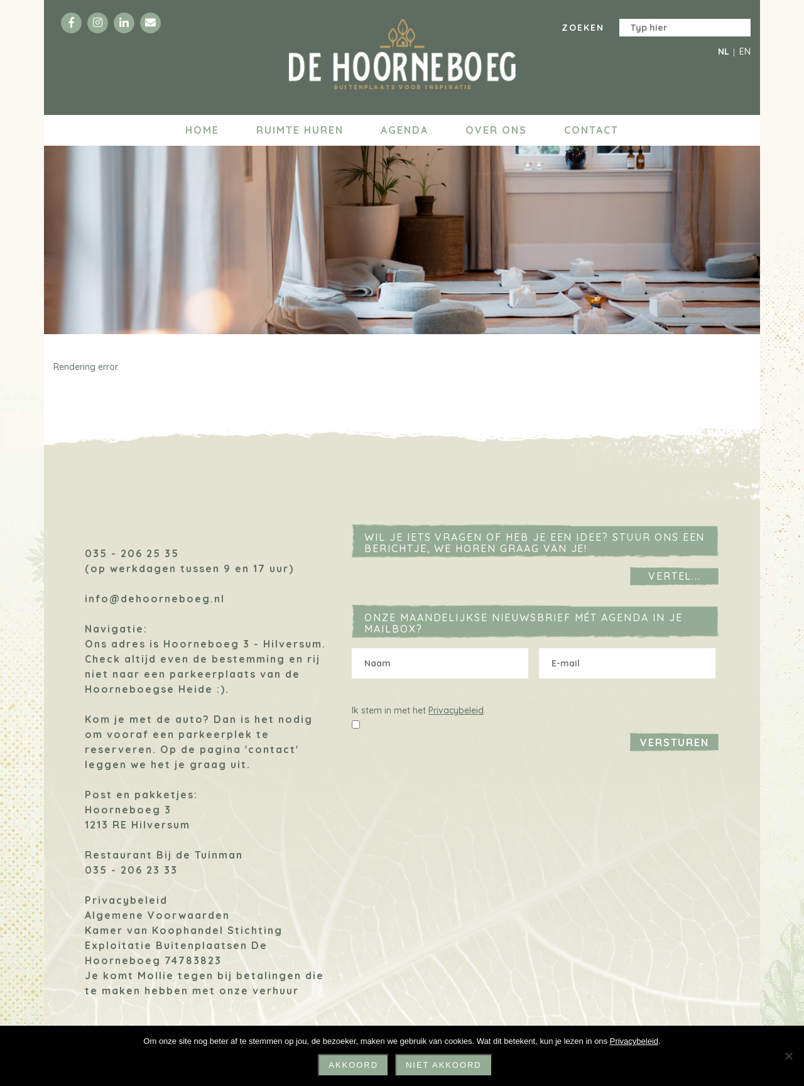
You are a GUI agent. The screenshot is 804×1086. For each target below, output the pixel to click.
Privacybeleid (126, 900)
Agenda (404, 130)
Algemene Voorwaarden (157, 915)
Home (202, 130)
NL (723, 51)
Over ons (496, 130)
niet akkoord (444, 1065)
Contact (591, 130)
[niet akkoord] (788, 1056)
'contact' (272, 749)
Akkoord (353, 1065)
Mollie (156, 975)
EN (745, 51)
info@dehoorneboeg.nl (155, 598)
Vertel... (675, 576)
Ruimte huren (300, 130)
